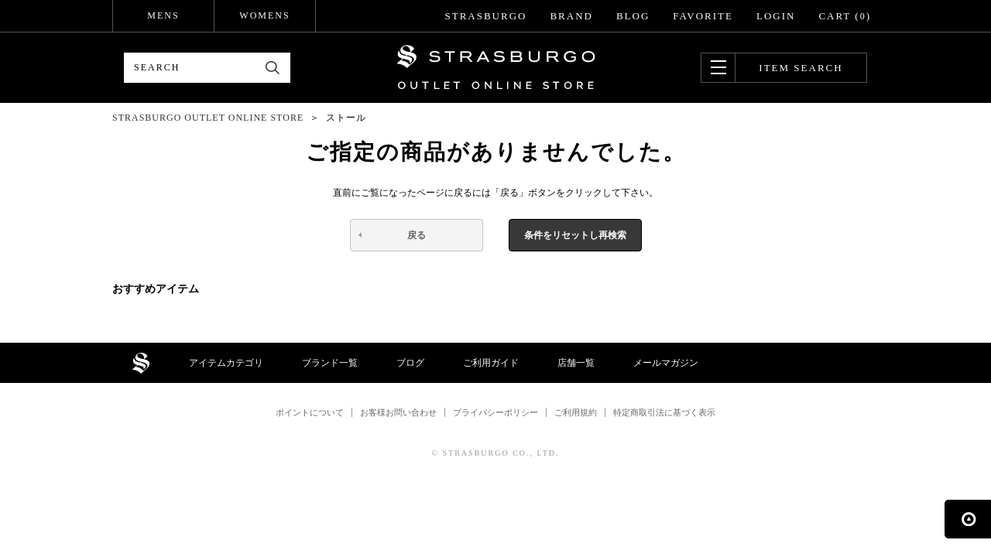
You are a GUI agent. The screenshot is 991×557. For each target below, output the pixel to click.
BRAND (571, 16)
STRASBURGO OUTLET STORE (495, 67)
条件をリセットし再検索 (575, 235)
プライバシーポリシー (495, 412)
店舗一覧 (576, 362)
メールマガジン (665, 362)
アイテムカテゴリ (226, 362)
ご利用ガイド (491, 362)
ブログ (410, 362)
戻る (416, 235)
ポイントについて (310, 412)
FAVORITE (703, 16)
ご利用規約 (575, 412)
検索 (273, 67)
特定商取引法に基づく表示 (664, 412)
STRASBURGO (485, 16)
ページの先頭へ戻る (968, 519)
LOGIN (775, 16)
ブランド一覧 (330, 362)
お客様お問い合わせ (398, 412)
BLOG (633, 16)
